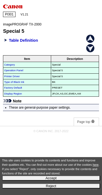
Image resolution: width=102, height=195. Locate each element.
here (96, 164)
